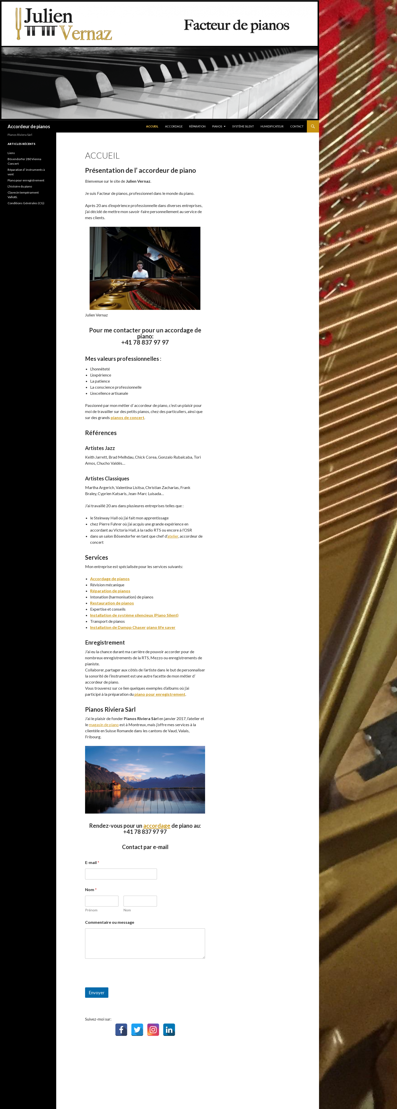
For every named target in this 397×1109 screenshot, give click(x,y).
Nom (127, 910)
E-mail (92, 862)
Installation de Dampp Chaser (118, 627)
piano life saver (161, 627)
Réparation (197, 126)
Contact (297, 126)
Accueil (152, 126)
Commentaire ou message (109, 922)
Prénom (91, 910)
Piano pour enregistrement (26, 180)
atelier (172, 536)
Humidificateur (272, 126)
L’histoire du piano (20, 186)
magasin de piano (104, 724)
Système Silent (243, 126)
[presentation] (123, 984)
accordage (156, 825)
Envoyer (97, 992)
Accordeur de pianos (29, 126)
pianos (217, 126)
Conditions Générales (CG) (26, 203)
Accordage (174, 126)
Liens (11, 153)
